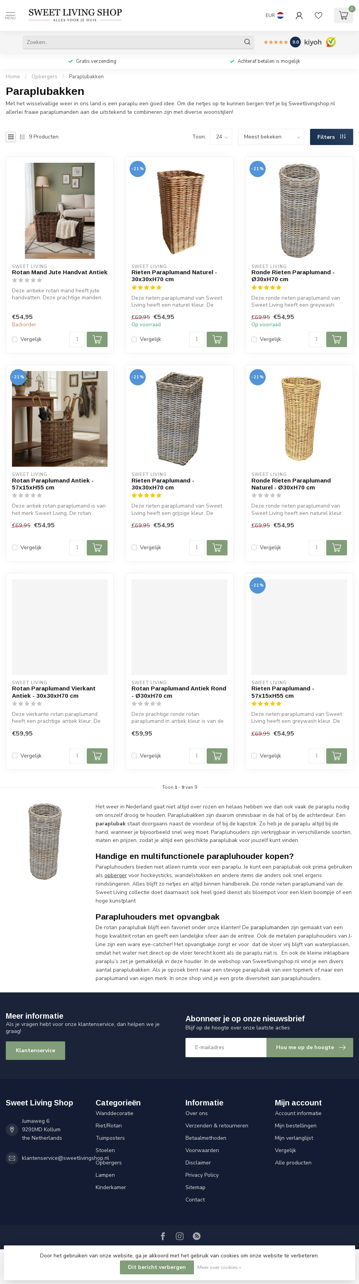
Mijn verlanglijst (294, 1138)
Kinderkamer (111, 1187)
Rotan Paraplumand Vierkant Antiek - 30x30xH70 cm (54, 692)
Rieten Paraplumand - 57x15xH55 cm (282, 692)
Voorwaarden (202, 1150)
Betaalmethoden (205, 1138)
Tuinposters (110, 1138)
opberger (115, 875)
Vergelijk (31, 339)
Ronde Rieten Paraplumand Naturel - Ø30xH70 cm (291, 484)
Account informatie (298, 1113)
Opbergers (44, 76)
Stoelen (105, 1150)
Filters (331, 137)
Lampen (105, 1175)
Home (13, 76)
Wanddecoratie (114, 1113)
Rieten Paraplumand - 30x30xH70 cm (162, 484)
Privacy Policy (202, 1175)
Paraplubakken (86, 76)
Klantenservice (35, 1050)
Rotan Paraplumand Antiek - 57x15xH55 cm (53, 484)
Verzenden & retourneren (216, 1125)
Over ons (196, 1113)
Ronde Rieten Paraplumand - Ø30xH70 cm (293, 275)
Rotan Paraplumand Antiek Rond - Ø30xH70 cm (178, 692)
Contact (195, 1199)
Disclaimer (198, 1162)
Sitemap (195, 1187)
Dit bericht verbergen (157, 1267)
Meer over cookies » (219, 1267)
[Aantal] (77, 339)
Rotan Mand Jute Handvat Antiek (60, 272)
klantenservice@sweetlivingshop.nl (65, 1158)
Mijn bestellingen (296, 1125)
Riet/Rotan (109, 1125)
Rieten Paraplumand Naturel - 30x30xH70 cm (174, 275)
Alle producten (293, 1162)
